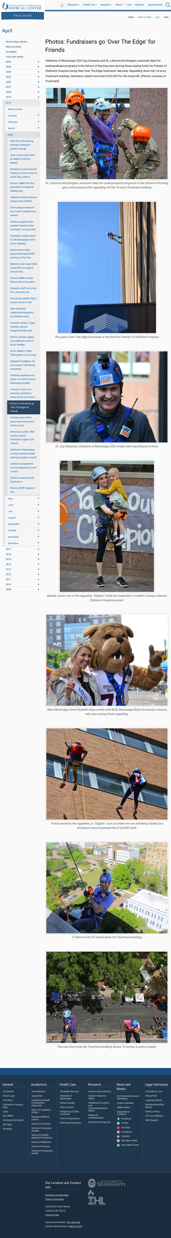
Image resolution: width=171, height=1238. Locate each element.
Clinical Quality (67, 1101)
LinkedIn (123, 1134)
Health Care (89, 4)
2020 (8, 90)
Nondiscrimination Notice (154, 1104)
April (10, 132)
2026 (8, 59)
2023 (8, 75)
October (12, 528)
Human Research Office (97, 1095)
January (12, 113)
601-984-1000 (73, 1220)
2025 (8, 64)
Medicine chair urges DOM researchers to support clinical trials (23, 266)
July (10, 509)
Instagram (124, 1130)
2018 (157, 15)
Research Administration (96, 1114)
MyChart (139, 4)
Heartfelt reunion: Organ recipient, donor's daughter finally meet (22, 325)
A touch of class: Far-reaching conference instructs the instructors (22, 391)
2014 (8, 562)
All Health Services (69, 1089)
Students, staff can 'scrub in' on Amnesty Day (23, 288)
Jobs (5, 1109)
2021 (8, 85)
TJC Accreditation (154, 1114)
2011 (8, 577)
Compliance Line (153, 1089)
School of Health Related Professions (41, 1134)
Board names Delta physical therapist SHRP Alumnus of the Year (22, 252)
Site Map (7, 1122)
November (13, 535)
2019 (8, 95)
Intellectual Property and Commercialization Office (98, 1105)
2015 (8, 557)
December (13, 541)
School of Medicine (41, 1140)
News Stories (22, 15)
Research (105, 4)
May (10, 496)
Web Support (152, 1118)
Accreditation (38, 1089)
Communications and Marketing (128, 1095)
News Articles (15, 107)
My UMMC (8, 1114)
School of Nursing (40, 1144)
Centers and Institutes (99, 1089)
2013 (8, 567)
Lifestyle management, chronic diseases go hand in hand (23, 465)
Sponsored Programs (99, 1120)
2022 (8, 80)
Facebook (124, 1116)
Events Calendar (125, 1101)
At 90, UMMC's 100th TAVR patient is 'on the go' (23, 351)
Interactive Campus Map (13, 1104)
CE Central (8, 1089)
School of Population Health (42, 1150)
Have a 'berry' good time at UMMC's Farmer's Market (22, 157)
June (10, 503)
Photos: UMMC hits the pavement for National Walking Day (22, 185)
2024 (8, 69)
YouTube (123, 1125)
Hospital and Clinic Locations (69, 1111)
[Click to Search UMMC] (168, 5)
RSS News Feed (127, 1138)
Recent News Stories (16, 39)
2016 (8, 552)
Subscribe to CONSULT (123, 1111)
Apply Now (37, 1094)
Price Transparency (70, 1116)
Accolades (11, 49)
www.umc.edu (52, 1213)
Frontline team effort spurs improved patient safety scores (22, 419)
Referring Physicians (70, 1121)
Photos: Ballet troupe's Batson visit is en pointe (22, 278)
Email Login (9, 1094)
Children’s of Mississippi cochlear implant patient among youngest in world (23, 451)
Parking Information (13, 1118)
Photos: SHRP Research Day (22, 488)
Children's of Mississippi (66, 1095)
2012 (8, 572)
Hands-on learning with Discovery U (22, 477)
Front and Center (14, 54)
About (119, 4)
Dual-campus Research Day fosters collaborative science (23, 209)
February (13, 120)
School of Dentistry (41, 1122)
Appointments (155, 4)
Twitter (122, 1121)
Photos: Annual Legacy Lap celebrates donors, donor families (22, 339)
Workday (7, 1127)
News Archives (13, 44)
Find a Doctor (67, 1105)
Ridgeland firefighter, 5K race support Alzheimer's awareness (22, 363)
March (11, 126)
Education (72, 4)
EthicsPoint (151, 1094)
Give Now (8, 1098)
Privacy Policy (152, 1109)
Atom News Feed (128, 1143)
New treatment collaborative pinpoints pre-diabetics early (22, 310)
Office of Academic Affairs (41, 1109)
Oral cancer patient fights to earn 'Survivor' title (23, 298)
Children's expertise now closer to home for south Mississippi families (22, 377)
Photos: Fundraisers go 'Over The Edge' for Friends (22, 405)
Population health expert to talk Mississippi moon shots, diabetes (23, 237)
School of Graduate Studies (41, 1127)
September (13, 522)
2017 (8, 547)
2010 (8, 582)
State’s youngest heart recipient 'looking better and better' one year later (23, 223)
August (12, 515)
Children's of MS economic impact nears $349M (23, 197)
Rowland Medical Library (40, 1116)
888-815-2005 (75, 1224)
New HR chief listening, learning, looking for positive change (22, 143)
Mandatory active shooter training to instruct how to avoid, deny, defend (23, 171)
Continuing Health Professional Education (40, 1101)
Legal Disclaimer (153, 1098)
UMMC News (123, 1105)
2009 (8, 587)
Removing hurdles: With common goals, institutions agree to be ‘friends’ (22, 435)
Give (129, 4)
